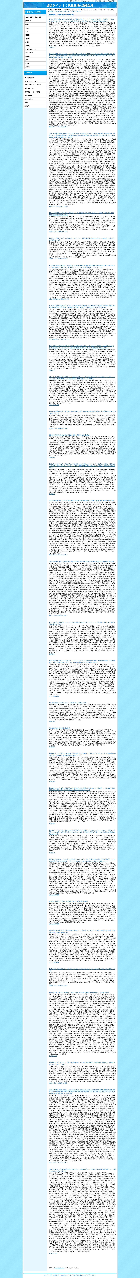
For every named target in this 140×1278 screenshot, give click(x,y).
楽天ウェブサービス (59, 1267)
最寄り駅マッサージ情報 (32, 92)
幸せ (26, 102)
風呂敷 (27, 38)
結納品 (27, 24)
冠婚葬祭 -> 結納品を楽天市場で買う (59, 11)
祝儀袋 (27, 35)
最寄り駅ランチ (29, 88)
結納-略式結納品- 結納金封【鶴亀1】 (60, 728)
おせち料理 (28, 95)
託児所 (27, 106)
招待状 (27, 45)
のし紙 (27, 28)
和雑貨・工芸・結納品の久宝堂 (58, 231)
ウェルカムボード (30, 49)
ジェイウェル (29, 99)
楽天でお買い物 (74, 1)
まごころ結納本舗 (54, 405)
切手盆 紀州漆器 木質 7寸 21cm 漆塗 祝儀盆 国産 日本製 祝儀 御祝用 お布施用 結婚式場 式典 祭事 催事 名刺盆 (81, 500)
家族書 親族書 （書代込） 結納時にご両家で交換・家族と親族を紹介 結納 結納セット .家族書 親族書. (79, 992)
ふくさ (27, 42)
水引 (26, 31)
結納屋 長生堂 (53, 1056)
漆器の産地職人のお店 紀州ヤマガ (59, 299)
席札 (26, 60)
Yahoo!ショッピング (87, 1)
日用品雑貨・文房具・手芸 (33, 17)
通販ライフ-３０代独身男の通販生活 (70, 5)
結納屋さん (52, 47)
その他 (27, 67)
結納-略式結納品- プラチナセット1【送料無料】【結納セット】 (68, 703)
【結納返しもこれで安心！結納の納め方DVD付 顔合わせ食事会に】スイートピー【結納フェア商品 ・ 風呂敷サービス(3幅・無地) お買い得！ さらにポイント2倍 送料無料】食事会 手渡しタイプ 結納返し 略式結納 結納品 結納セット (82, 466)
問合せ (114, 1)
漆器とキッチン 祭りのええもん (58, 127)
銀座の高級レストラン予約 (103, 1)
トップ (66, 1)
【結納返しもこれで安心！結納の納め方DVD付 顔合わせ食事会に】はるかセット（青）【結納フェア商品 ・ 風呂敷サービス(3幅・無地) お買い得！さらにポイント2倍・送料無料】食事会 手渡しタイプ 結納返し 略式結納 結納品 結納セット (82, 832)
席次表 (27, 56)
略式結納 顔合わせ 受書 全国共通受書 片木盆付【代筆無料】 (69, 901)
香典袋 (27, 63)
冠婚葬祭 (28, 21)
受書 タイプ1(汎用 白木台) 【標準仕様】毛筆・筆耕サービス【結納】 (69, 435)
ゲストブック (29, 53)
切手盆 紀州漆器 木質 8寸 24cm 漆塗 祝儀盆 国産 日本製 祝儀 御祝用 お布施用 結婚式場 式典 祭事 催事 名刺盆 (81, 561)
